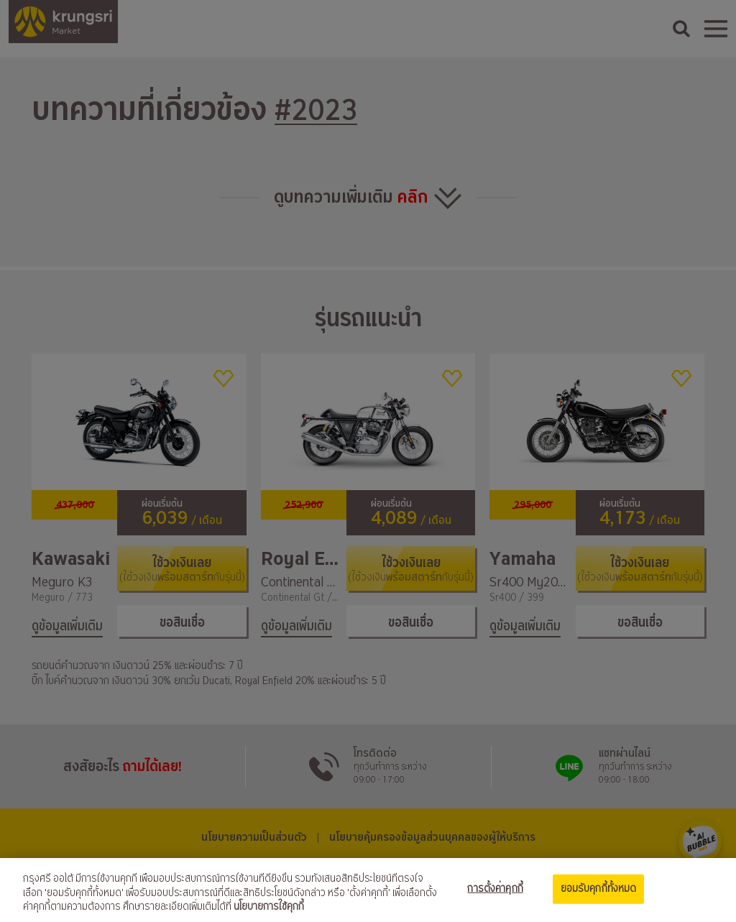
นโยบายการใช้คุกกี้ (269, 907)
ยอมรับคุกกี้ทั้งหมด (599, 888)
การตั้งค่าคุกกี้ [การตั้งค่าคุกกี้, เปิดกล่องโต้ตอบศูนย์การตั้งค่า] (495, 888)
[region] (368, 890)
